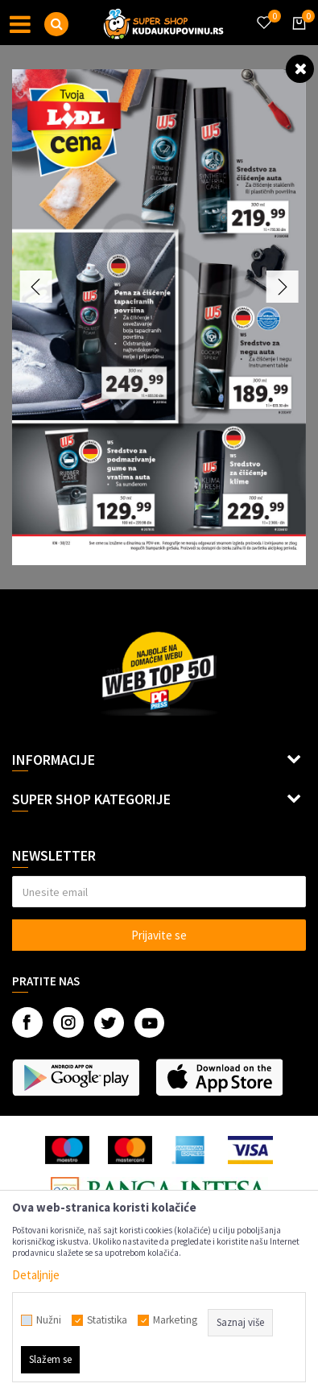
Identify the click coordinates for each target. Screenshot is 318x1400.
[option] (159, 317)
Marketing (175, 1320)
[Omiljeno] (263, 13)
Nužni (48, 1320)
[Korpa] (296, 38)
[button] (56, 24)
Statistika (107, 1320)
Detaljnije (36, 1274)
